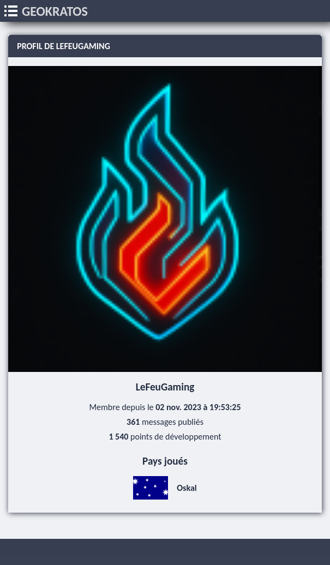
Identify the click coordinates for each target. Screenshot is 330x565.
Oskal (165, 488)
